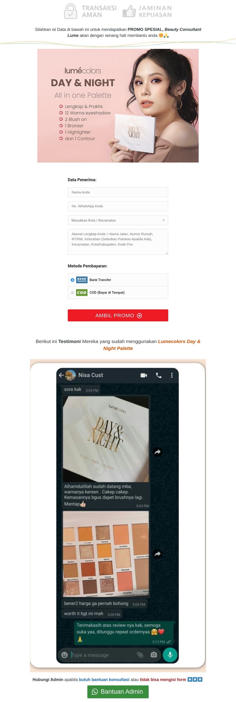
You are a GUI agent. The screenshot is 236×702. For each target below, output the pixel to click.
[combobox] (118, 220)
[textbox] (118, 220)
